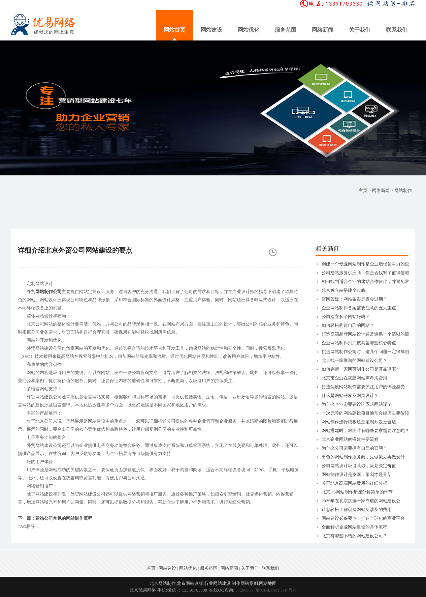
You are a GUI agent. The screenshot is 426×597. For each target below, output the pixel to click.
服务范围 (285, 30)
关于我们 (359, 30)
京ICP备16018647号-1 (275, 590)
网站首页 (174, 30)
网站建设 (211, 30)
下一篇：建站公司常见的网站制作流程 (55, 518)
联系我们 (396, 30)
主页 (363, 190)
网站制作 (403, 190)
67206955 (244, 590)
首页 (151, 568)
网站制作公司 (48, 291)
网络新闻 (322, 30)
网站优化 (248, 30)
